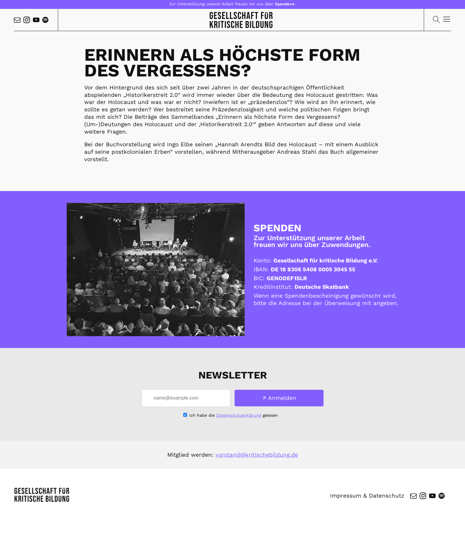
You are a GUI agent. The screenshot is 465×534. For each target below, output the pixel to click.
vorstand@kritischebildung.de (257, 454)
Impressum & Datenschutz (367, 495)
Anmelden (282, 398)
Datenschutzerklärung (238, 415)
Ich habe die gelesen (233, 415)
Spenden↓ (285, 4)
